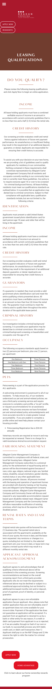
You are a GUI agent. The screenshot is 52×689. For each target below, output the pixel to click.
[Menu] (4, 4)
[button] (7, 24)
